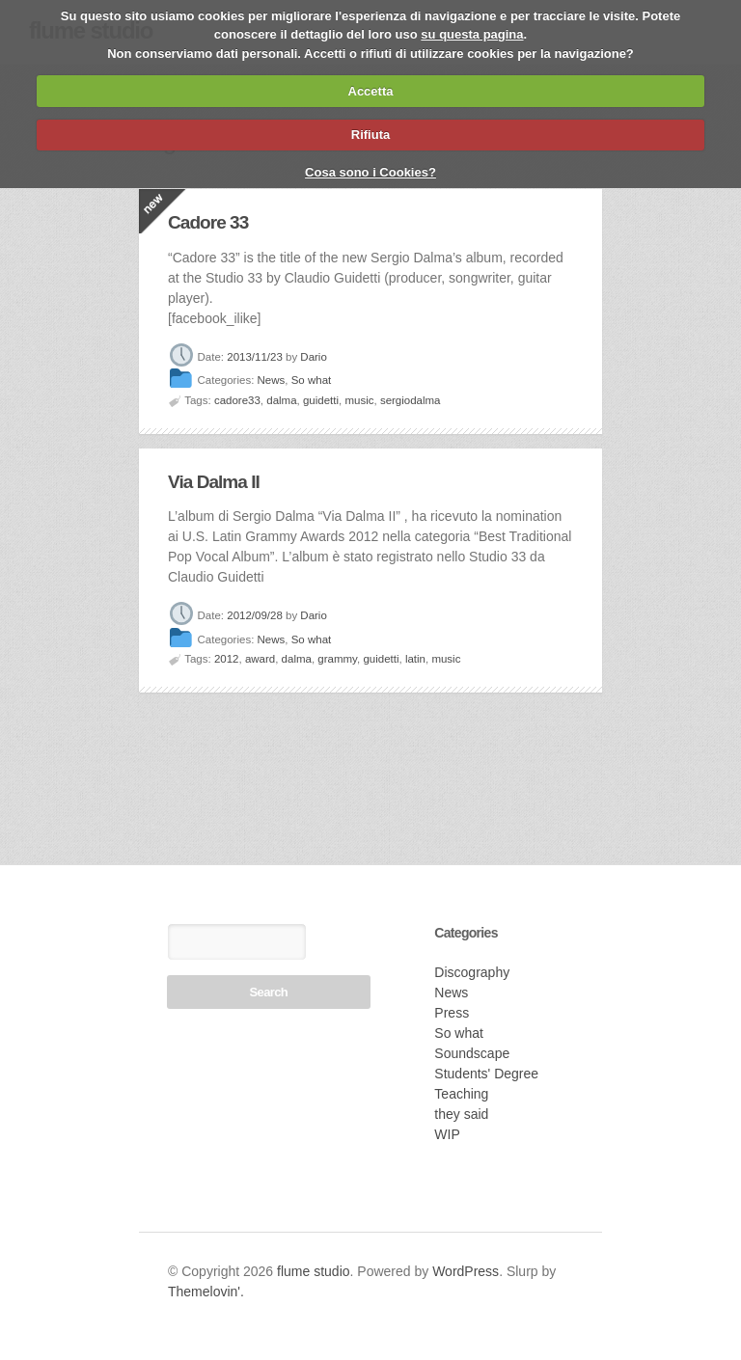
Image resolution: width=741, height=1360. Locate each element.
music (358, 400)
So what (311, 381)
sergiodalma (410, 400)
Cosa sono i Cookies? (370, 172)
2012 (226, 659)
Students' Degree (486, 1073)
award (260, 659)
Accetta (371, 91)
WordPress (465, 1271)
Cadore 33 (208, 222)
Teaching (461, 1094)
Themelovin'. (206, 1291)
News (272, 381)
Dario (313, 357)
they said (461, 1114)
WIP (446, 1134)
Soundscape (471, 1053)
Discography (471, 972)
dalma (281, 400)
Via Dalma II (214, 482)
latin (415, 659)
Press (451, 1012)
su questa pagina (472, 34)
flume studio (313, 1271)
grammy (337, 659)
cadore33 (237, 400)
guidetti (321, 400)
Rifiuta (370, 134)
